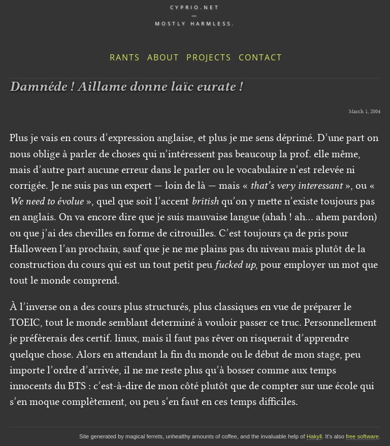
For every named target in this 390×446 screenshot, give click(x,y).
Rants (125, 57)
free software (362, 436)
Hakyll (314, 436)
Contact (260, 57)
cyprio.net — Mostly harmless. (195, 15)
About (163, 57)
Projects (209, 57)
